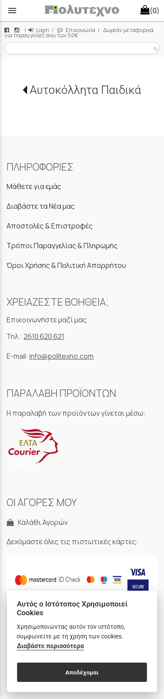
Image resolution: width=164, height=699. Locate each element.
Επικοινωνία (76, 30)
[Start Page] (82, 10)
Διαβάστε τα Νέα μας (41, 206)
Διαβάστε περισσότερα (50, 646)
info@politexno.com (61, 356)
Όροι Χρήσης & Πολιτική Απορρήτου (66, 265)
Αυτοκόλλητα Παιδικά (85, 89)
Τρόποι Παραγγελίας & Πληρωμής (62, 245)
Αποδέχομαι (81, 672)
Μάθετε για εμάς (34, 186)
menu (12, 10)
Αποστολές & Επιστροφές (50, 226)
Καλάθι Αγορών (37, 522)
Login (38, 30)
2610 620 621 (44, 336)
